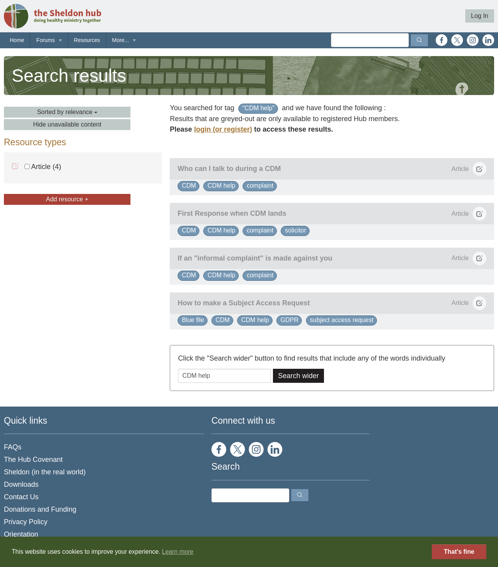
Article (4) (43, 167)
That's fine (459, 551)
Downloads (21, 484)
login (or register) (223, 129)
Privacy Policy (26, 522)
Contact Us (21, 497)
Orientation (21, 534)
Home (17, 40)
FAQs (12, 447)
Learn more (178, 551)
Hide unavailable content (67, 124)
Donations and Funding (40, 509)
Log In (479, 15)
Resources (87, 40)
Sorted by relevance (67, 112)
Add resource (67, 199)
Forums (45, 40)
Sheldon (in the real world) (45, 472)
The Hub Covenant (33, 459)
